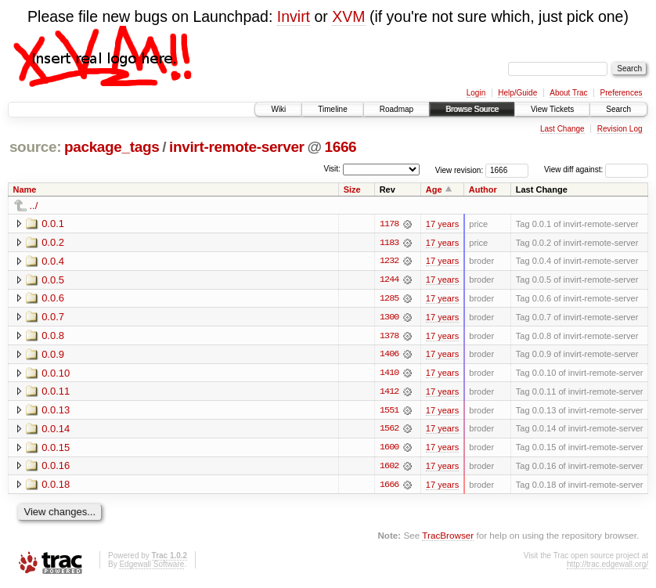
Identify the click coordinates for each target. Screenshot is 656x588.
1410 (389, 374)
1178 (389, 224)
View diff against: (596, 169)
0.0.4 (52, 261)
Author (483, 189)
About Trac (568, 92)
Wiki (278, 109)
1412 (389, 393)
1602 (389, 468)
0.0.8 (52, 336)
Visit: (332, 168)
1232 (389, 261)
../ (34, 205)
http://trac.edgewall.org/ (607, 566)
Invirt (293, 16)
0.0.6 (52, 299)
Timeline (332, 109)
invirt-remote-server (237, 147)
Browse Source (472, 109)
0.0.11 (55, 393)
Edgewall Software (151, 566)
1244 (389, 280)
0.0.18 (55, 486)
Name (25, 189)
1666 (340, 147)
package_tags (112, 147)
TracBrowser (448, 537)
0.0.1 (52, 223)
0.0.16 (55, 468)
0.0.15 (55, 449)
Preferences (621, 92)
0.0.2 (52, 242)
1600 (389, 449)
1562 (389, 430)
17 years (442, 224)
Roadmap (396, 109)
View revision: (459, 169)
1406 (389, 355)
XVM (348, 16)
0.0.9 (52, 355)
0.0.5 (52, 280)
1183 (389, 242)
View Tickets (552, 109)
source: (35, 147)
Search (618, 109)
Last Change (562, 128)
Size (352, 189)
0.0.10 (55, 374)
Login (476, 92)
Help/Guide (517, 92)
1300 (389, 318)
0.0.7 (52, 317)
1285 (389, 299)
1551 (389, 412)
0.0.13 (55, 411)
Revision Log (620, 128)
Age (434, 189)
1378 (389, 336)
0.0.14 (55, 430)
